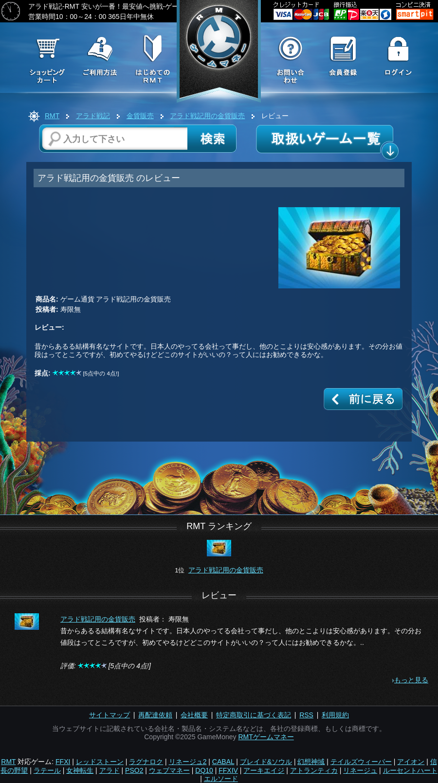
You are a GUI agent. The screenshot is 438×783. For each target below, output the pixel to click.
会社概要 (194, 715)
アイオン (410, 761)
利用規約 (335, 715)
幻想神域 (311, 761)
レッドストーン (100, 761)
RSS (306, 715)
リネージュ (360, 770)
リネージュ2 (188, 761)
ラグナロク (146, 761)
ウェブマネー (169, 770)
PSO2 (134, 770)
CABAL (223, 761)
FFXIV (228, 770)
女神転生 (79, 770)
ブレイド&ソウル (266, 761)
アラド (109, 770)
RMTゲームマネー (265, 737)
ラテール (47, 770)
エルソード (221, 779)
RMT (52, 116)
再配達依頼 (155, 715)
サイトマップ (109, 715)
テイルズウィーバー (361, 761)
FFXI (62, 761)
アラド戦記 (93, 116)
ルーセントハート (410, 770)
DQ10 (204, 770)
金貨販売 (140, 116)
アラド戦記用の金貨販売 (207, 116)
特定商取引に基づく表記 (253, 715)
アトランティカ (314, 770)
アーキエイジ (263, 770)
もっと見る (411, 680)
